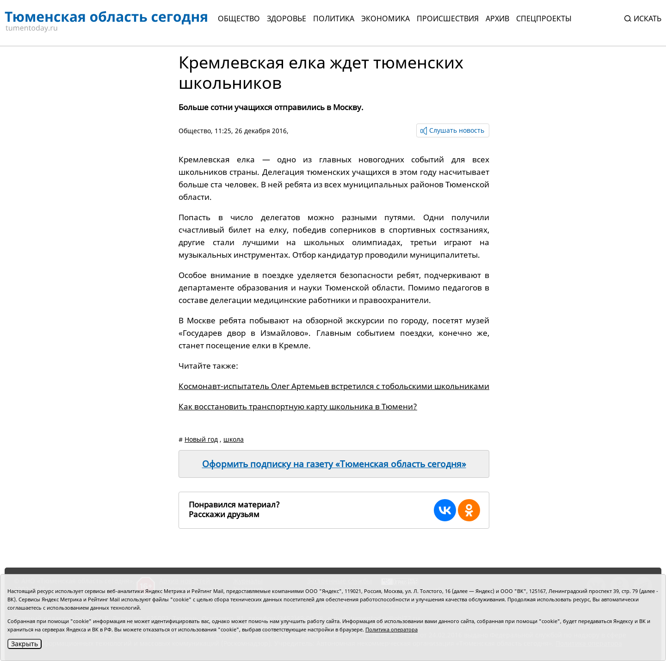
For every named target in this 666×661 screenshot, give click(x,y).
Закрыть (24, 643)
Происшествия (448, 18)
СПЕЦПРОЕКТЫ (544, 18)
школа (233, 439)
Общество (239, 18)
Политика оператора (391, 629)
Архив (497, 18)
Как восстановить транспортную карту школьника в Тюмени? (298, 406)
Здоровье (286, 18)
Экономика (385, 18)
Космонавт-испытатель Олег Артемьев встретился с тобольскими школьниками (334, 386)
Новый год (201, 439)
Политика (333, 18)
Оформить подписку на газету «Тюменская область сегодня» (334, 464)
